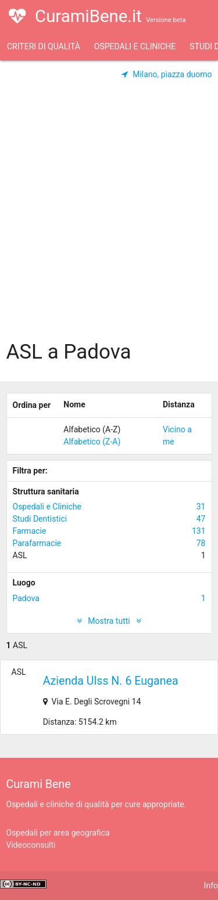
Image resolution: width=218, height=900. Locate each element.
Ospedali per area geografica (58, 832)
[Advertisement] (109, 221)
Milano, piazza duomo (166, 74)
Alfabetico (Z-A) (91, 441)
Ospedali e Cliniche (135, 46)
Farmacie (109, 531)
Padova (109, 598)
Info (211, 885)
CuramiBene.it (97, 23)
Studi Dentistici (109, 519)
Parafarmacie (109, 543)
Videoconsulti (31, 845)
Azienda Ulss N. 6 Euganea (110, 681)
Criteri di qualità (43, 46)
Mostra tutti (109, 621)
